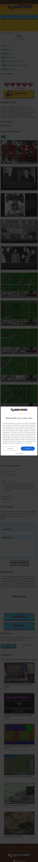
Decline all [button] (10, 448)
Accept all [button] (28, 448)
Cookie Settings (19, 443)
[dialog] (19, 431)
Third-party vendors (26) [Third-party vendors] (18, 432)
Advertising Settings (15, 441)
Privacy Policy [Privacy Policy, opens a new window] (27, 443)
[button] (19, 453)
